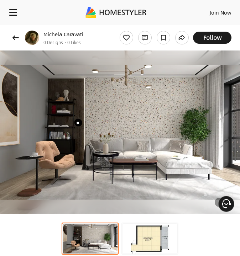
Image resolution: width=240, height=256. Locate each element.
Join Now (220, 12)
